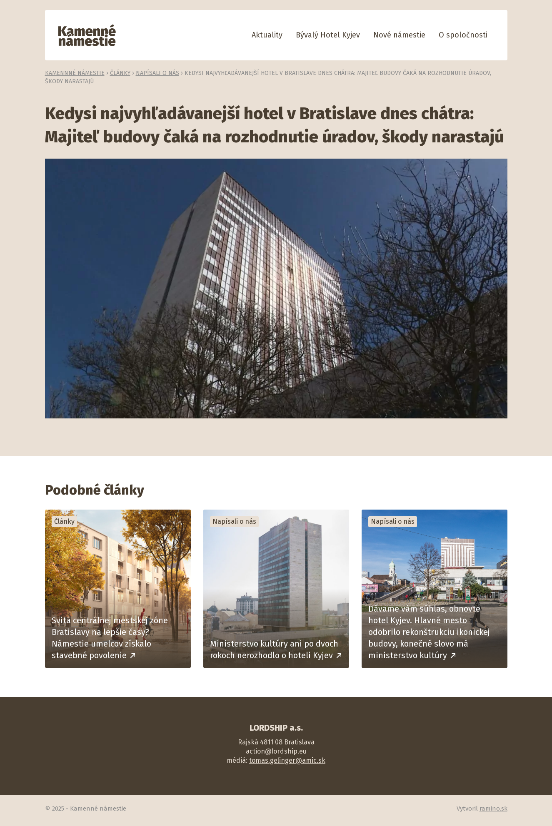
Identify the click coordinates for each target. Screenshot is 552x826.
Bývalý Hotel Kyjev (328, 35)
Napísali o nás (157, 73)
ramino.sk (493, 808)
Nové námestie (399, 35)
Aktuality (267, 35)
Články (120, 73)
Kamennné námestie (75, 73)
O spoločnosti (463, 35)
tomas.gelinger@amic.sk (287, 760)
